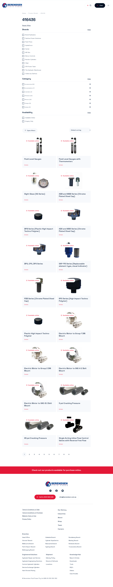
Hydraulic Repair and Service (31, 558)
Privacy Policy (26, 519)
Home (24, 13)
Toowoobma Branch (75, 547)
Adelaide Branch (50, 537)
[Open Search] (89, 5)
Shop (60, 521)
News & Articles (74, 558)
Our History (62, 510)
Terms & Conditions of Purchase (32, 513)
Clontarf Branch (27, 540)
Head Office (26, 537)
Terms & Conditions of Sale (30, 509)
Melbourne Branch (28, 543)
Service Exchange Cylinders (30, 567)
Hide (89, 30)
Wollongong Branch (28, 550)
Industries (62, 514)
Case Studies (74, 574)
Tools (71, 564)
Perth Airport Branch (28, 547)
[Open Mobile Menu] (108, 5)
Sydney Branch (50, 547)
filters (30, 131)
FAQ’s (71, 567)
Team (60, 525)
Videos (72, 570)
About (60, 518)
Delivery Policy (50, 558)
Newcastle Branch (51, 543)
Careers (61, 529)
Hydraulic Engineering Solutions (32, 561)
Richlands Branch (74, 543)
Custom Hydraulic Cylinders (30, 564)
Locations (49, 564)
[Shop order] (80, 130)
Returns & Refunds (52, 561)
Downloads (73, 561)
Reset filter (26, 25)
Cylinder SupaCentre (51, 540)
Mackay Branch (73, 540)
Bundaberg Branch (74, 537)
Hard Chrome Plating (28, 570)
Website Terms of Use (29, 516)
